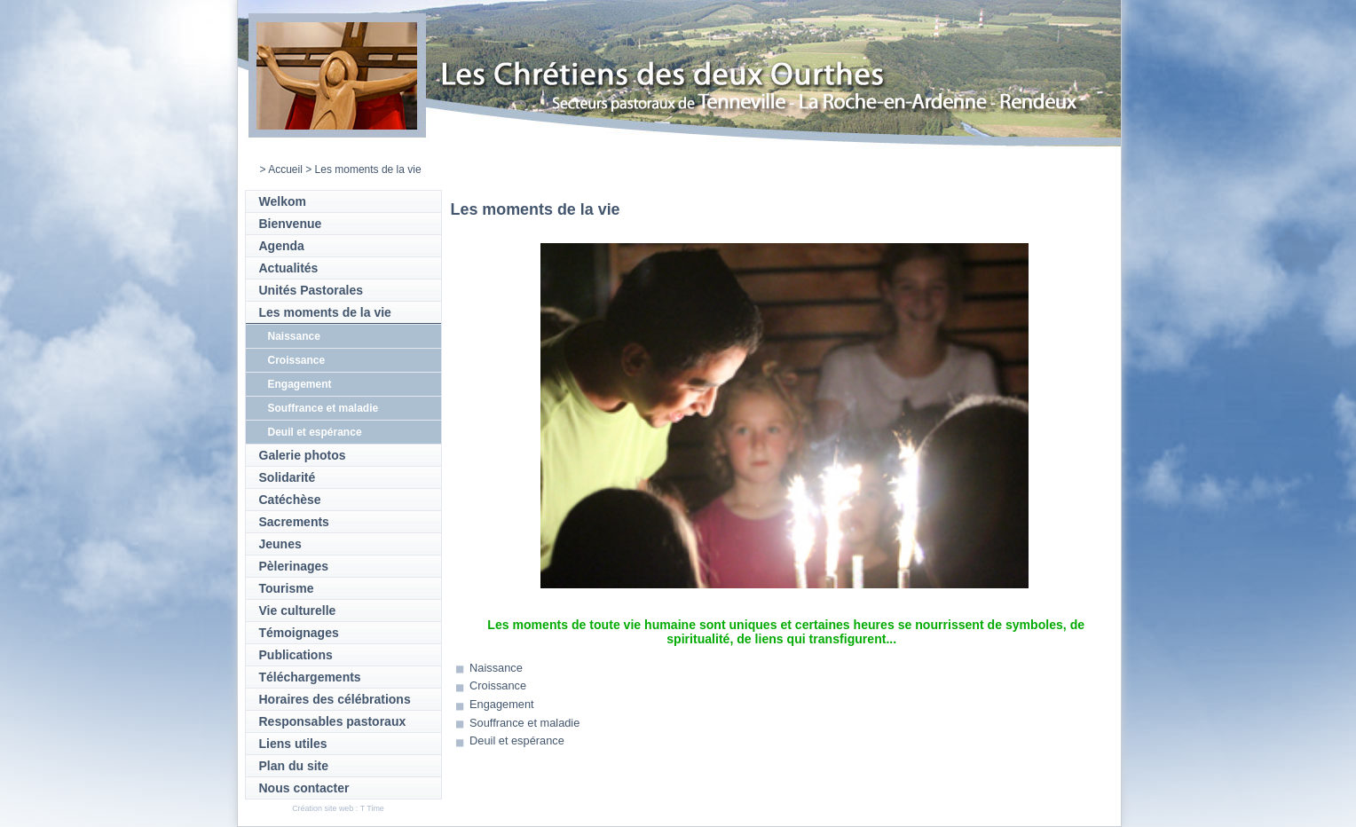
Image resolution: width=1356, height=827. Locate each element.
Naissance (294, 336)
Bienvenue (290, 224)
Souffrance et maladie (323, 408)
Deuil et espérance (315, 432)
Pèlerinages (294, 566)
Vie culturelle (297, 610)
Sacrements (294, 522)
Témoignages (299, 633)
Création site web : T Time (338, 808)
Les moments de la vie (325, 312)
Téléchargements (310, 677)
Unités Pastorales (311, 290)
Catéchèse (290, 499)
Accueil (285, 169)
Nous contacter (304, 788)
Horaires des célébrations (335, 699)
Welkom (282, 201)
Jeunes (280, 544)
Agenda (281, 246)
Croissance (297, 360)
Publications (296, 655)
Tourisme (286, 588)
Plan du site (294, 766)
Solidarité (287, 477)
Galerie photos (302, 455)
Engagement (300, 384)
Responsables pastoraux (332, 721)
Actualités (289, 268)
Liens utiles (293, 743)
